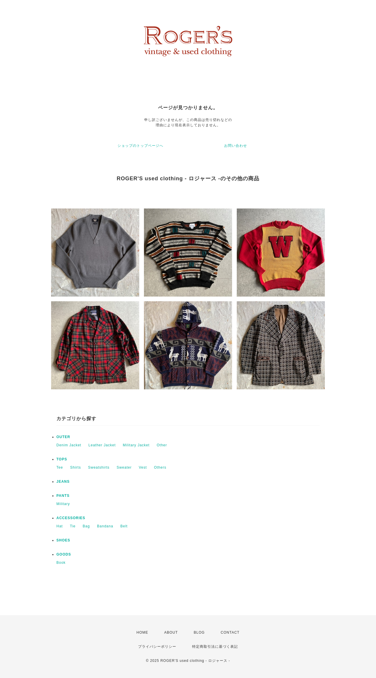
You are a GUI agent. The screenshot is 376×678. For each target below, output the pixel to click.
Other (162, 445)
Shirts (75, 467)
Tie (72, 526)
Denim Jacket (68, 445)
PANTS (63, 496)
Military (63, 504)
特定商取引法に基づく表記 (215, 647)
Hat (59, 526)
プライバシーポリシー (157, 647)
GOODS (63, 554)
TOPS (61, 459)
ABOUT (171, 632)
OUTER (63, 437)
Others (160, 467)
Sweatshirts (99, 467)
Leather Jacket (102, 445)
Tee (59, 467)
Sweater (124, 467)
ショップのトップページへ (140, 146)
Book (61, 563)
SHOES (63, 540)
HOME (142, 632)
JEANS (63, 482)
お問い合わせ (235, 146)
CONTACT (230, 632)
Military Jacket (136, 445)
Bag (86, 526)
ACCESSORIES (70, 518)
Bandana (105, 526)
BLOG (199, 632)
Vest (143, 467)
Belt (124, 526)
